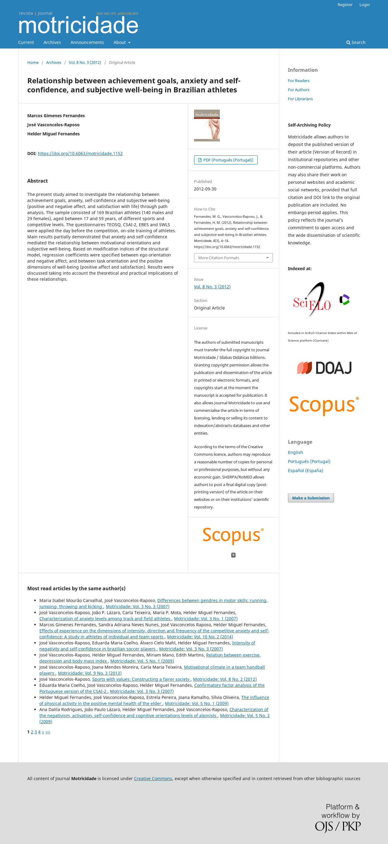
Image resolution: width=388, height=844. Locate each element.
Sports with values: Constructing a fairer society (141, 679)
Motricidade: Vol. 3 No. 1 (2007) (206, 618)
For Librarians (300, 98)
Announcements (87, 42)
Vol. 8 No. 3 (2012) (85, 62)
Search (356, 42)
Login (365, 4)
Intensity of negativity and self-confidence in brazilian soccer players (147, 646)
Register (345, 4)
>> (47, 732)
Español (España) (305, 470)
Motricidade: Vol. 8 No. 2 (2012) (225, 679)
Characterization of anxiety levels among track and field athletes (105, 618)
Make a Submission (311, 498)
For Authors (298, 89)
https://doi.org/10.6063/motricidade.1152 (80, 153)
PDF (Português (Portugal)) (227, 160)
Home (32, 62)
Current (26, 42)
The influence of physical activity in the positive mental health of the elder (154, 700)
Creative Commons (153, 778)
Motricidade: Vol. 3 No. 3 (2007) (137, 606)
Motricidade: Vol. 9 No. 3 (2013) (90, 673)
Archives (52, 42)
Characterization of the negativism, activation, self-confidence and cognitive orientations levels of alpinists (153, 712)
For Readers (298, 80)
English (295, 452)
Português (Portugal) (309, 461)
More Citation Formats (218, 257)
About (120, 42)
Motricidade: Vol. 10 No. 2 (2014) (200, 637)
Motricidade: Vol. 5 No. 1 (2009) (142, 661)
